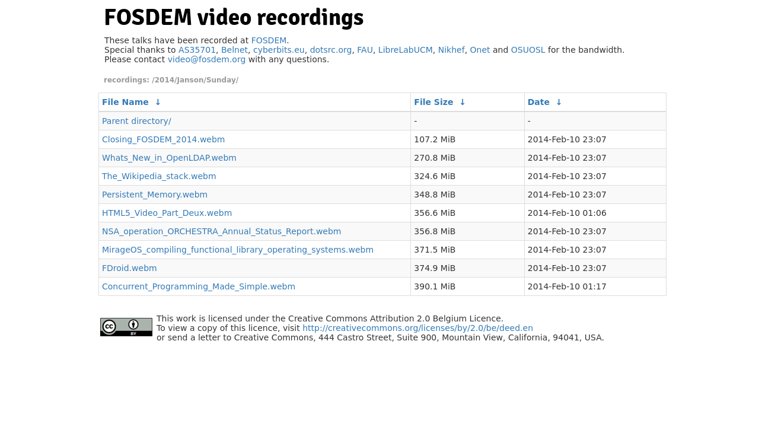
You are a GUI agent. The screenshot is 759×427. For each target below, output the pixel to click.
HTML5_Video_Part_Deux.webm (167, 213)
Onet (480, 50)
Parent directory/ (136, 121)
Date (539, 102)
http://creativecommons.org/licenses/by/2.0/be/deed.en (417, 328)
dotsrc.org (331, 50)
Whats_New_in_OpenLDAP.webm (169, 157)
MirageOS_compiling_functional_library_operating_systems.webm (238, 249)
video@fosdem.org (207, 59)
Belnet (234, 50)
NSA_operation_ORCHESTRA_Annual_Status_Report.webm (222, 231)
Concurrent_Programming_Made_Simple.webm (198, 286)
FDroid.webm (129, 268)
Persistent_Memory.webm (155, 194)
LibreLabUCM (405, 50)
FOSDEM (269, 40)
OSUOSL (528, 50)
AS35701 (197, 50)
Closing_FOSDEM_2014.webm (163, 139)
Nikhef (451, 50)
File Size (433, 102)
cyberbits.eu (279, 50)
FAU (365, 50)
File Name (125, 102)
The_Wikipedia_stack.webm (159, 176)
